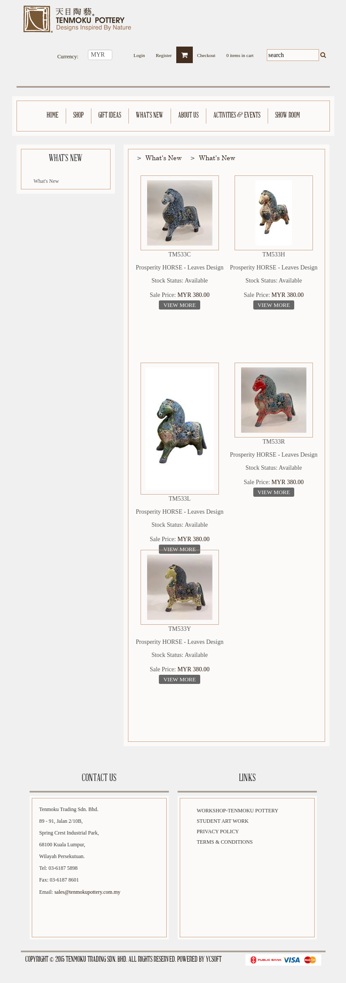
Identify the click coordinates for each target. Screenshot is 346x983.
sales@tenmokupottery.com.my (87, 892)
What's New (46, 181)
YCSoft (214, 960)
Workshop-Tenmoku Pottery (238, 811)
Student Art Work (223, 821)
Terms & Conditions (225, 842)
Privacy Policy (218, 831)
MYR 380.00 (194, 295)
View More (179, 305)
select (117, 55)
